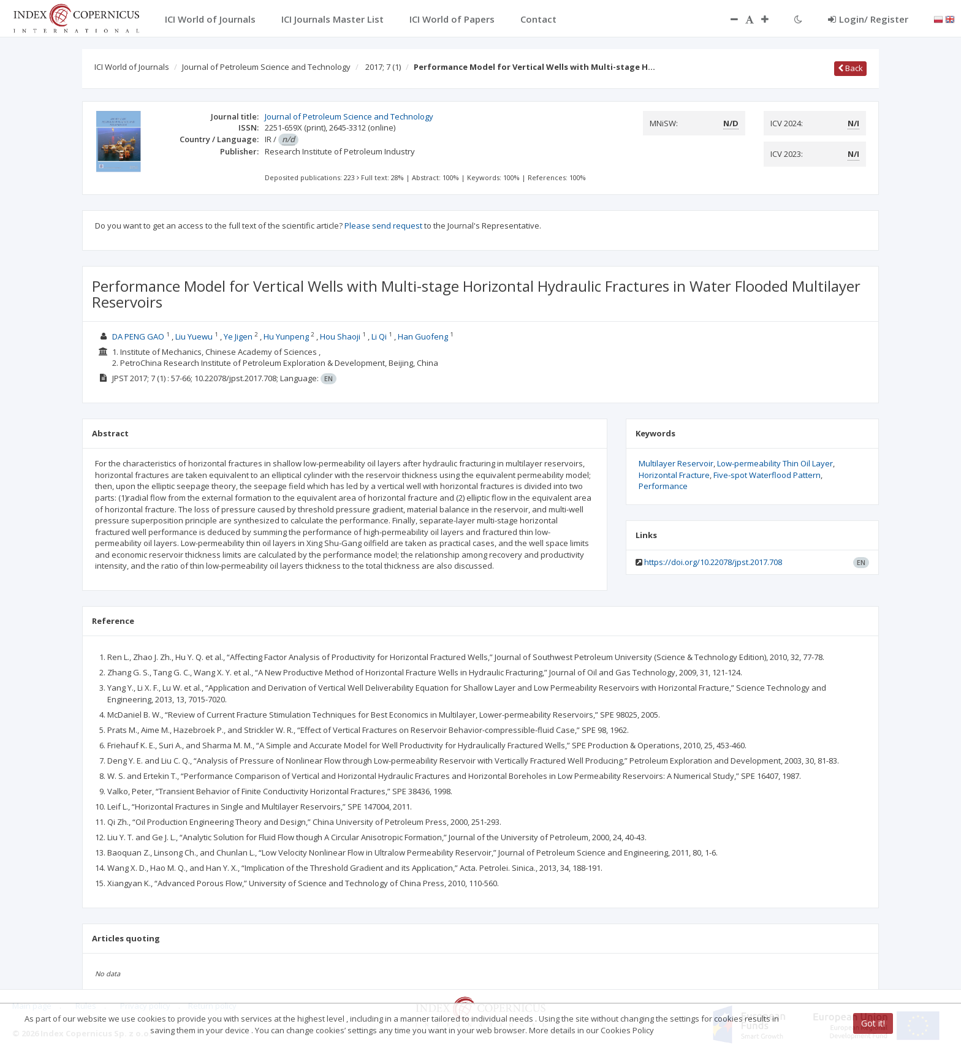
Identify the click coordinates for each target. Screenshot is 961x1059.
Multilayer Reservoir (676, 463)
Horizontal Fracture (674, 474)
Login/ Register (868, 19)
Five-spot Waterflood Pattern (767, 474)
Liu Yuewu (194, 336)
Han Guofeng (423, 336)
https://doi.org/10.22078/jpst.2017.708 (713, 561)
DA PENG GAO (138, 336)
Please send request (383, 225)
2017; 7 (383, 66)
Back (850, 68)
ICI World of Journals (131, 66)
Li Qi (379, 336)
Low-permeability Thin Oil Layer (775, 463)
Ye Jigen (238, 336)
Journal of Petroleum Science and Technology (266, 66)
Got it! (873, 1023)
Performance (663, 486)
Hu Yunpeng (286, 336)
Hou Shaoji (340, 336)
